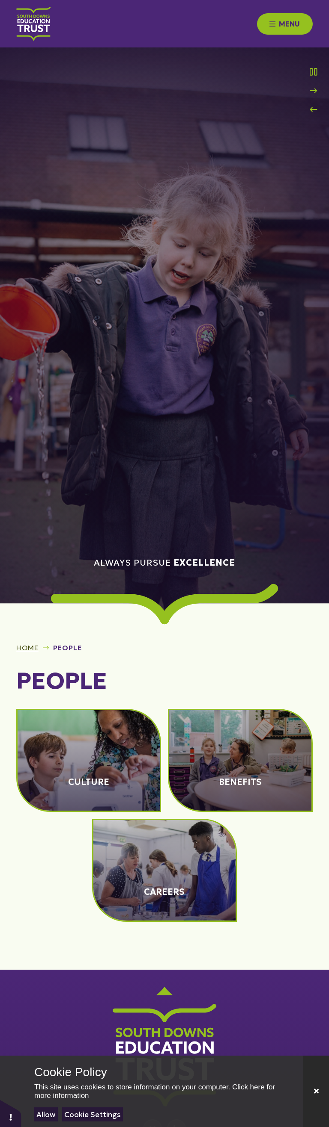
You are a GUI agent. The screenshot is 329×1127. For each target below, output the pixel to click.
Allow (45, 1114)
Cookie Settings (92, 1114)
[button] (10, 1113)
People (67, 647)
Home (27, 647)
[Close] (316, 1091)
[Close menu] (285, 24)
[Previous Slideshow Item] (313, 109)
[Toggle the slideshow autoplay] (313, 71)
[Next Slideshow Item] (313, 90)
